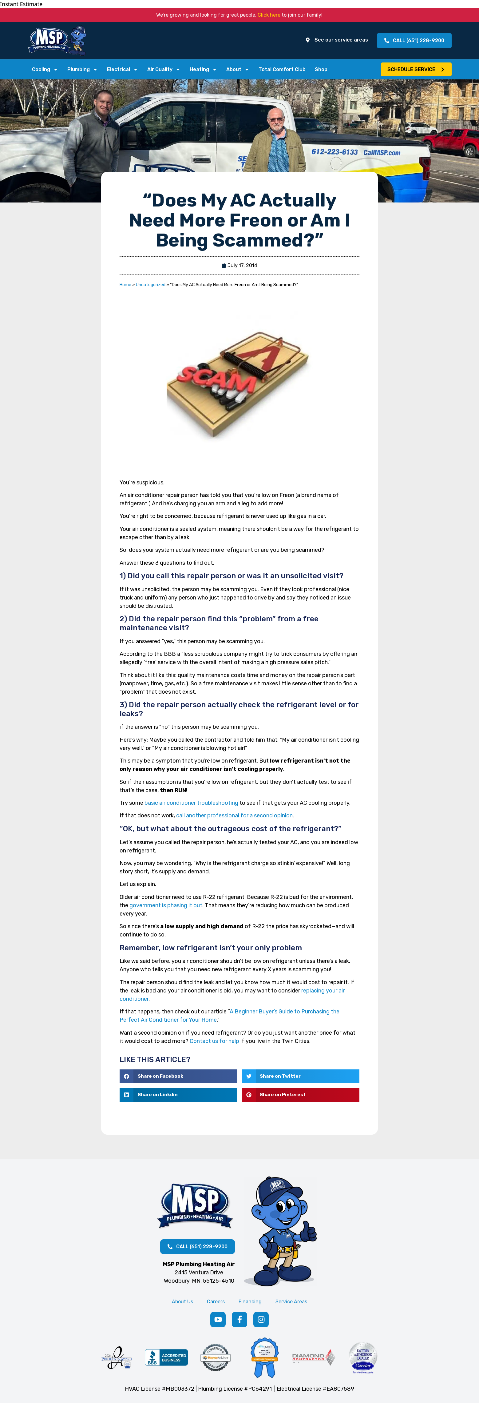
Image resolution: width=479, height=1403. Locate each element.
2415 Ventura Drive (199, 1273)
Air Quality (163, 69)
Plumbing (82, 69)
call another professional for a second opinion (234, 816)
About (237, 69)
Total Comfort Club (282, 70)
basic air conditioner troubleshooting (191, 803)
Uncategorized (150, 285)
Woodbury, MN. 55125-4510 (199, 1281)
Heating (203, 69)
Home (125, 285)
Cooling (45, 69)
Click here (269, 15)
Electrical (122, 69)
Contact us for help (214, 1041)
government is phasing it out (165, 906)
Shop (321, 70)
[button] (415, 69)
